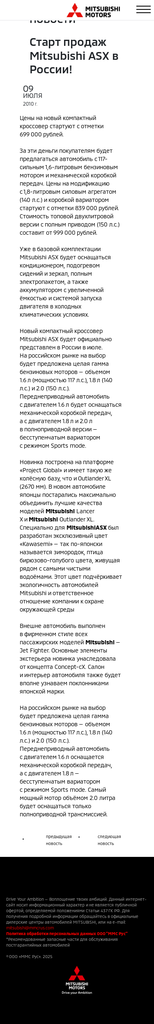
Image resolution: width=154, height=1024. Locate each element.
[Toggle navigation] (143, 9)
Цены (27, 117)
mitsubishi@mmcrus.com (30, 927)
